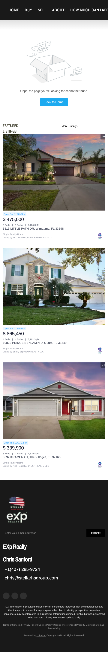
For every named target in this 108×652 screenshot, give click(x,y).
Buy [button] (28, 10)
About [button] (58, 10)
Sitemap (99, 625)
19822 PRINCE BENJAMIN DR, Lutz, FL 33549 (35, 342)
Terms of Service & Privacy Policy (20, 625)
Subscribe (95, 532)
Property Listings (85, 625)
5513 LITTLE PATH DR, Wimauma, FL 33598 (33, 228)
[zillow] (14, 596)
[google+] (23, 596)
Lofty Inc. (41, 635)
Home (13, 10)
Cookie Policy (45, 625)
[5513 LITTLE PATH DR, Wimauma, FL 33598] (54, 172)
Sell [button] (42, 10)
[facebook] (6, 596)
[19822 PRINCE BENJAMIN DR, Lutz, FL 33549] (54, 286)
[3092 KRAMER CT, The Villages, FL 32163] (54, 400)
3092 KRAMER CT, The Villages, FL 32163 (32, 457)
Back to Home (54, 102)
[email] (44, 533)
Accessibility (54, 628)
